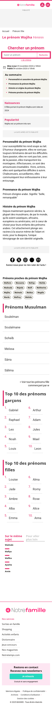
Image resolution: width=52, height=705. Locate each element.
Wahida (28, 297)
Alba (12, 508)
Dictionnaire (8, 639)
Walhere (7, 283)
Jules (36, 429)
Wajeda (20, 288)
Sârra (8, 359)
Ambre (13, 499)
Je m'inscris (28, 676)
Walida (42, 283)
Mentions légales (13, 691)
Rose (36, 499)
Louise (13, 479)
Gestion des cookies (25, 698)
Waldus (30, 292)
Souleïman (12, 316)
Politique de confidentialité (34, 691)
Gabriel (13, 410)
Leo (11, 429)
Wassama (20, 283)
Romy (36, 489)
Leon (37, 448)
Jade (12, 489)
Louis (12, 448)
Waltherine (41, 288)
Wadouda (8, 288)
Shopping (7, 629)
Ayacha (8, 564)
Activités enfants (10, 634)
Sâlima (9, 370)
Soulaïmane (12, 327)
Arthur (37, 410)
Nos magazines (10, 649)
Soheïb (9, 338)
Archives (14, 695)
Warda (7, 297)
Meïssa (9, 349)
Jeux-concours (9, 644)
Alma (36, 479)
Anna (37, 518)
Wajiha (7, 292)
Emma (13, 518)
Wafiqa (32, 283)
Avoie (7, 571)
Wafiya (8, 551)
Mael (36, 439)
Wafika (8, 558)
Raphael (14, 420)
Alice (36, 508)
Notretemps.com (11, 655)
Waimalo (18, 292)
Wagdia (40, 292)
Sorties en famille (11, 624)
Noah (12, 439)
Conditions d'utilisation (30, 695)
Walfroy (17, 297)
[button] (48, 5)
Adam (37, 420)
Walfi (30, 288)
